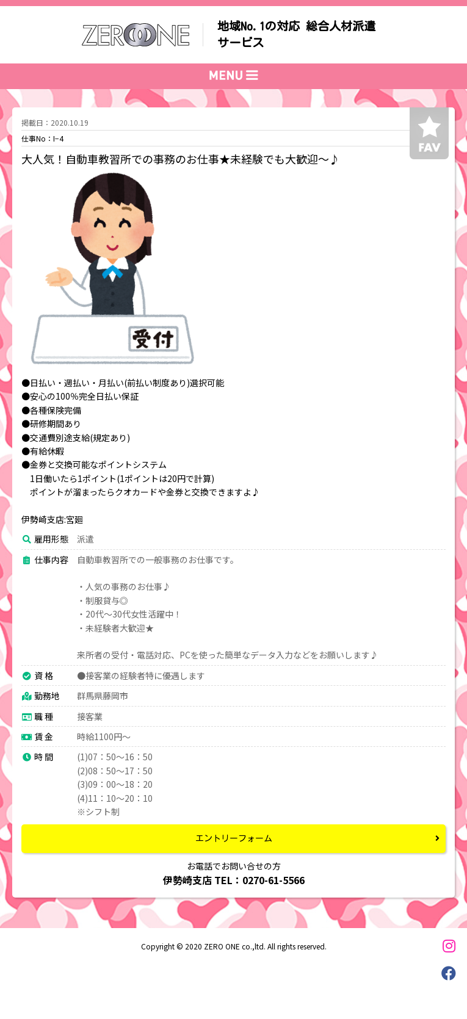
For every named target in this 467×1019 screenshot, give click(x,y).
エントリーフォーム (233, 838)
